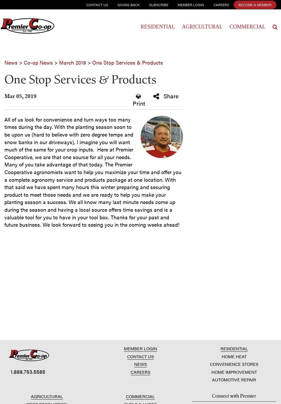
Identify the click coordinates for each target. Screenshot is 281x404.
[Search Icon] (274, 27)
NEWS (140, 364)
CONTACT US (140, 356)
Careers (221, 4)
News (11, 62)
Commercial (247, 27)
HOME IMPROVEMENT (234, 372)
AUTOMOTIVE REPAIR (234, 379)
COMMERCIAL (140, 396)
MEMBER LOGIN (140, 348)
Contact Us (97, 4)
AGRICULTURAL (47, 396)
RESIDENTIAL (234, 348)
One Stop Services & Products (127, 62)
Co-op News (38, 62)
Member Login (191, 4)
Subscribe (158, 4)
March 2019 (72, 62)
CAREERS (140, 372)
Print (139, 100)
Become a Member (255, 4)
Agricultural (202, 27)
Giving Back (128, 4)
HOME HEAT (234, 356)
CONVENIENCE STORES (234, 364)
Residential (158, 27)
